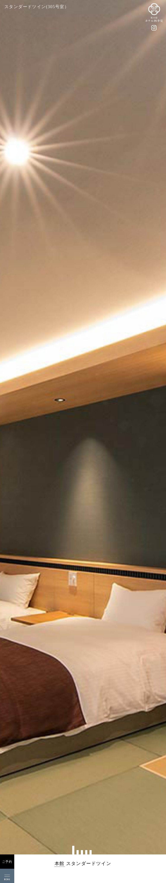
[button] (73, 850)
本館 (59, 863)
